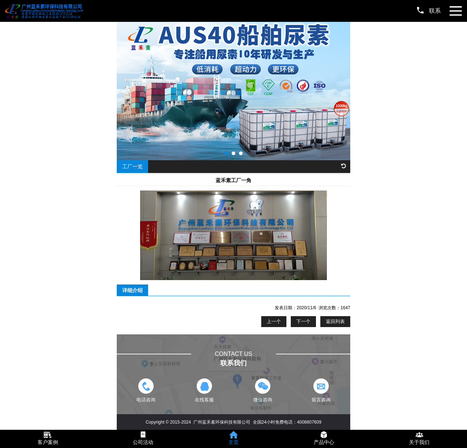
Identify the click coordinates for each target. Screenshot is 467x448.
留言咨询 (321, 390)
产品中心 (324, 442)
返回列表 (335, 321)
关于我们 (419, 442)
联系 (429, 11)
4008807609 (309, 422)
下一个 (303, 321)
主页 (233, 442)
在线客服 (204, 390)
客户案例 (48, 442)
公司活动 (143, 442)
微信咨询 (262, 390)
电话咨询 (146, 390)
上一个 (274, 321)
